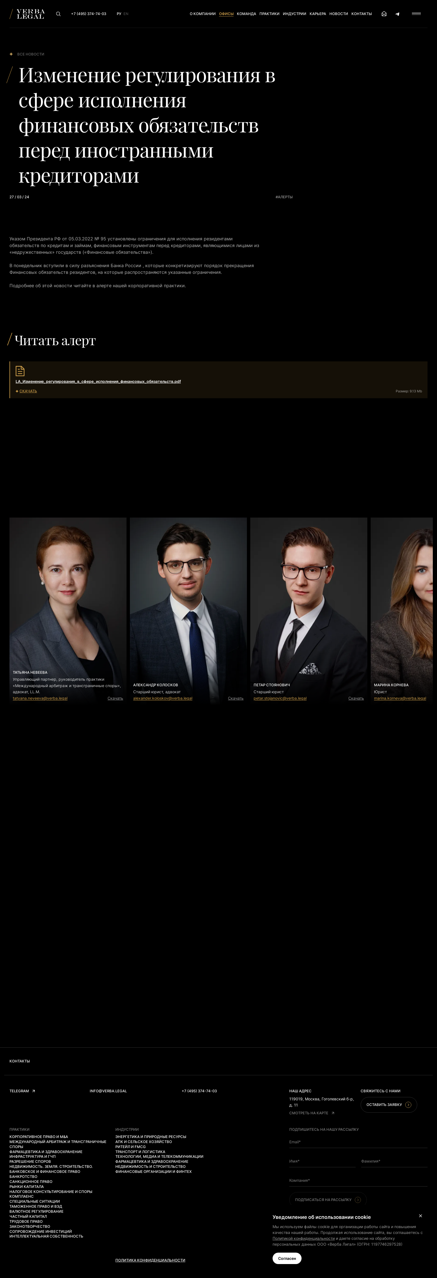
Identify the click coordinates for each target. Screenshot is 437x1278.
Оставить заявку (388, 1105)
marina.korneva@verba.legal (400, 698)
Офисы (226, 13)
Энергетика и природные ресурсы (150, 1136)
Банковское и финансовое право (44, 1171)
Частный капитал (28, 1216)
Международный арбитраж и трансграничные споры (57, 1144)
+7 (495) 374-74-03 (199, 1091)
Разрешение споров (30, 1161)
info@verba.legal (108, 1091)
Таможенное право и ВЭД (35, 1206)
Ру (119, 13)
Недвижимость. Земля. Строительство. (51, 1166)
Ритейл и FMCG (130, 1146)
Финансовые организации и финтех (153, 1171)
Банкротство (23, 1176)
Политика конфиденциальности (150, 1260)
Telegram (22, 1091)
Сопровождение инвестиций (40, 1231)
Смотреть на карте (311, 1113)
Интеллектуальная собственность (46, 1236)
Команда (246, 13)
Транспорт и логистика (140, 1151)
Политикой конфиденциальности (304, 1238)
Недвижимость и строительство (150, 1166)
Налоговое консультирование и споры (50, 1191)
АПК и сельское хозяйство (143, 1141)
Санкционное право (30, 1181)
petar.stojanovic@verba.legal (280, 698)
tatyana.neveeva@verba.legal (40, 698)
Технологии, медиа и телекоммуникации (159, 1156)
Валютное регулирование (36, 1211)
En (125, 13)
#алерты (284, 197)
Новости (338, 13)
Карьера (318, 13)
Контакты (361, 13)
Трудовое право (26, 1221)
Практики (269, 13)
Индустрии (294, 13)
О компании (203, 13)
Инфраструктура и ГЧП (32, 1156)
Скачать (115, 698)
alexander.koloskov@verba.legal (162, 698)
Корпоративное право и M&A (38, 1136)
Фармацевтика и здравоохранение (45, 1151)
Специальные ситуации (34, 1201)
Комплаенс (21, 1196)
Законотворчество (29, 1226)
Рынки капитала (26, 1186)
